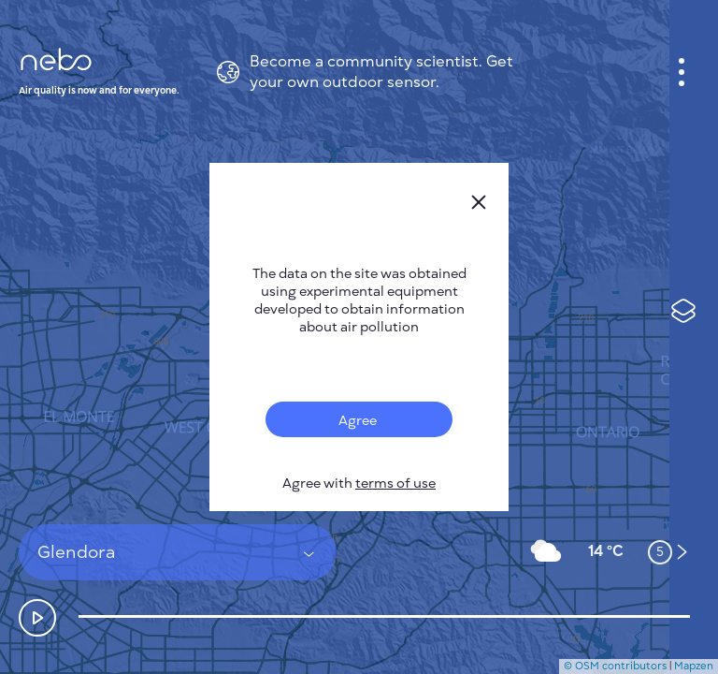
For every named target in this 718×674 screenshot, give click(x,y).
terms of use (395, 483)
